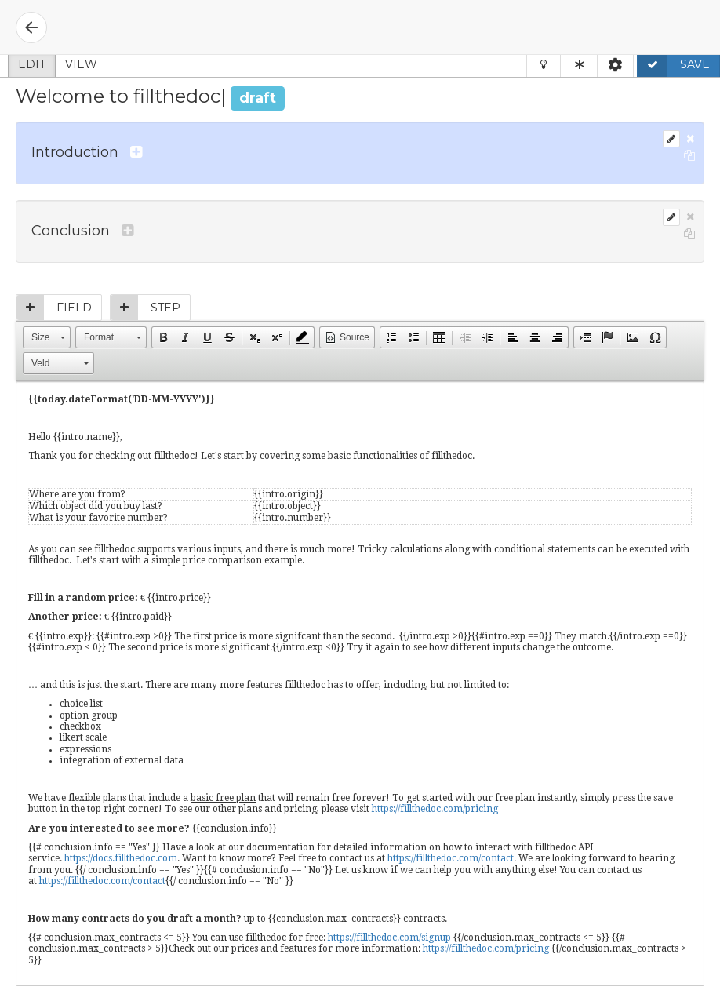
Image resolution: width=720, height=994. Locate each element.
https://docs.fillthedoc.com (120, 858)
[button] (47, 337)
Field (54, 307)
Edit (31, 64)
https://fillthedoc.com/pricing (435, 808)
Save (674, 64)
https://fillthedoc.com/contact (450, 858)
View (81, 64)
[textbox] (360, 683)
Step (145, 307)
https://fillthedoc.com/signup (389, 937)
